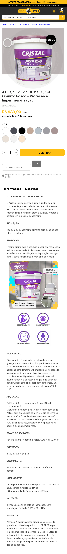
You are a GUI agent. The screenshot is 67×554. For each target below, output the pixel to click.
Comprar (42, 153)
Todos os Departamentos (20, 24)
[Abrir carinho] (61, 11)
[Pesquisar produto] (62, 17)
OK (37, 163)
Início (4, 24)
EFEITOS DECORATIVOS (41, 24)
